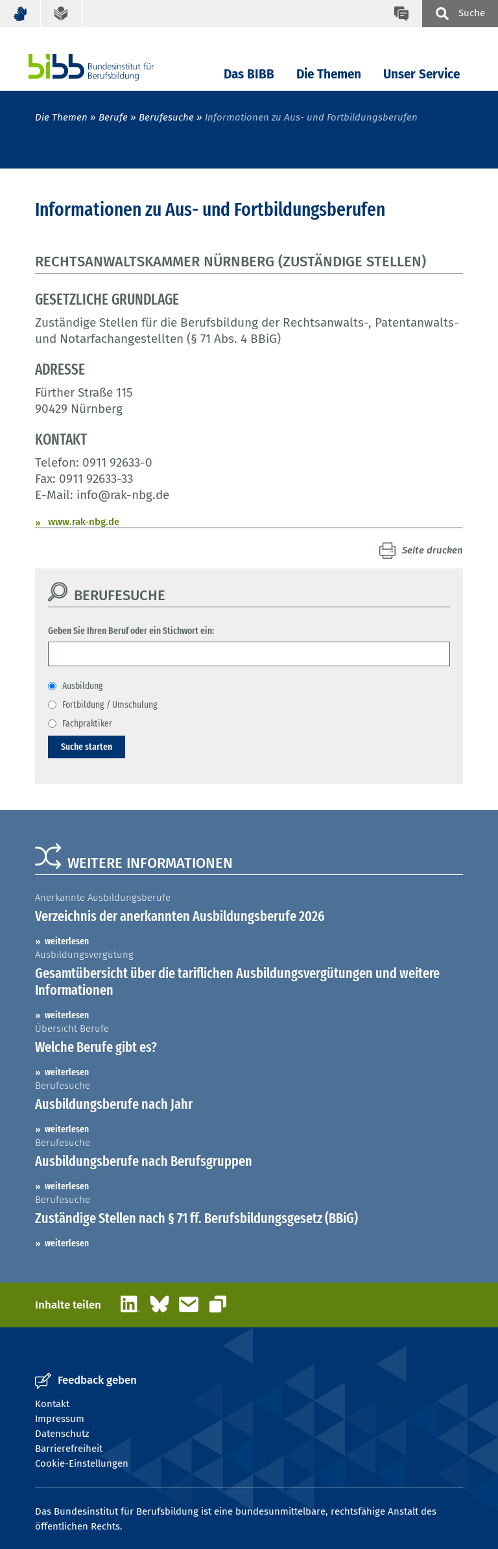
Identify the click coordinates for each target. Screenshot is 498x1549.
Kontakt (52, 1404)
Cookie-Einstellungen (81, 1463)
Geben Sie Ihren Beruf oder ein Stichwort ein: (131, 630)
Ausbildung (82, 686)
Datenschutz (62, 1433)
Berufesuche (166, 117)
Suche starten (86, 746)
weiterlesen (67, 941)
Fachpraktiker (87, 723)
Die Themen (328, 74)
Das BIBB (249, 74)
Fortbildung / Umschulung (110, 704)
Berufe (113, 117)
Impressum (59, 1419)
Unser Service (421, 74)
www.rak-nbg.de (83, 522)
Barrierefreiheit (68, 1448)
